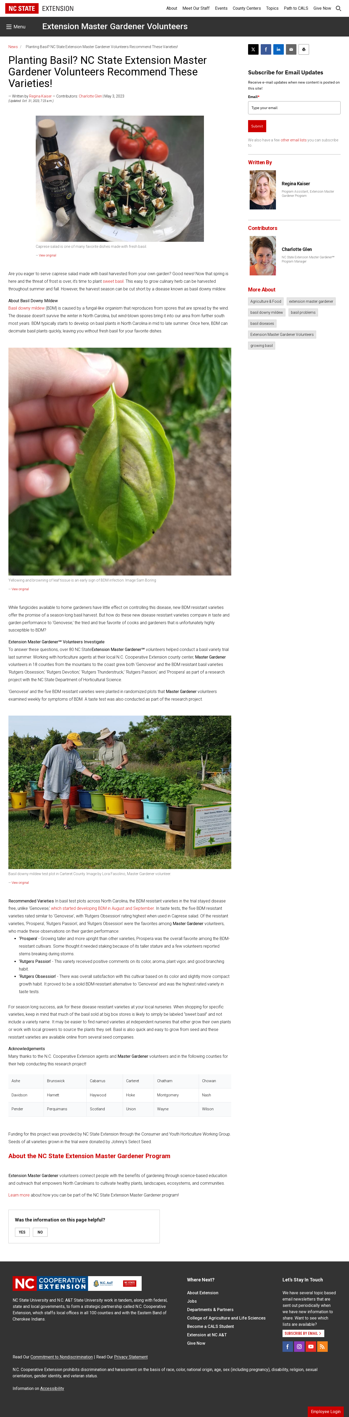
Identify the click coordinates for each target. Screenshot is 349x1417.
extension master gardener (311, 301)
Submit (257, 126)
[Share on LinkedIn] (278, 49)
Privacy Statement (131, 1356)
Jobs (192, 1301)
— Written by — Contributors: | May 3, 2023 (66, 96)
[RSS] (322, 1346)
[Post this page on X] (253, 49)
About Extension (202, 1292)
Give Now (322, 8)
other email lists (294, 140)
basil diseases (262, 323)
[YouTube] (311, 1346)
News (13, 47)
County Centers (247, 8)
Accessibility (52, 1388)
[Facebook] (288, 1346)
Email (254, 96)
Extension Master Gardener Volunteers (115, 26)
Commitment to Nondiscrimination (61, 1356)
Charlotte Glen (90, 96)
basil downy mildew (266, 312)
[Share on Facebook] (266, 49)
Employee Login (326, 1411)
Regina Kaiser (40, 96)
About (171, 8)
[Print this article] (304, 49)
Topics (272, 8)
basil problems (303, 312)
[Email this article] (291, 49)
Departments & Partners (210, 1309)
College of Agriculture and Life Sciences (226, 1318)
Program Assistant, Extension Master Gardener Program (308, 194)
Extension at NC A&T (207, 1334)
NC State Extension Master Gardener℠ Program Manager (308, 259)
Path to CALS (296, 8)
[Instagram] (299, 1346)
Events (221, 8)
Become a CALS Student (210, 1326)
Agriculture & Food (265, 301)
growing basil (261, 345)
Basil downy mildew (26, 308)
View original (47, 255)
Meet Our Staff (196, 8)
